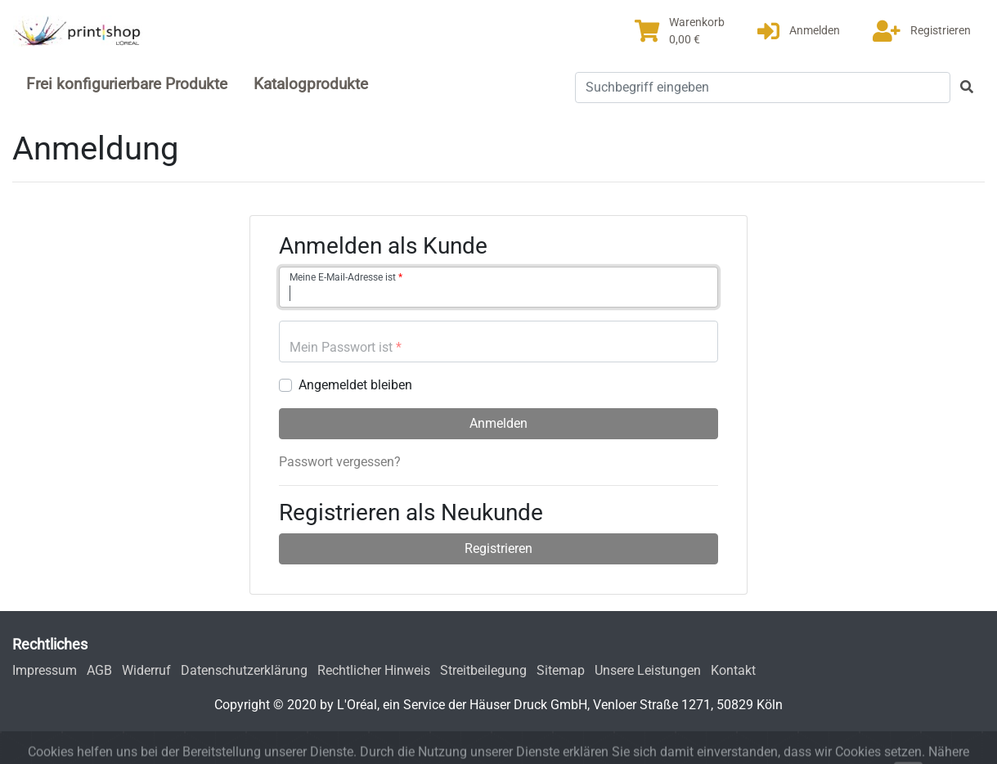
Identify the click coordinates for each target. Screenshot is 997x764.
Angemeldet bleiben (355, 385)
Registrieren (498, 548)
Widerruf (146, 670)
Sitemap (561, 670)
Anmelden (498, 423)
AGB (99, 670)
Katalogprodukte (311, 83)
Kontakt (733, 670)
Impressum (44, 670)
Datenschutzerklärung (244, 670)
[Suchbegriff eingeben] (762, 87)
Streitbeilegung (483, 670)
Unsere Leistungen (648, 670)
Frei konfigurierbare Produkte (126, 83)
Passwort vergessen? (340, 462)
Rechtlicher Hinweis (373, 670)
